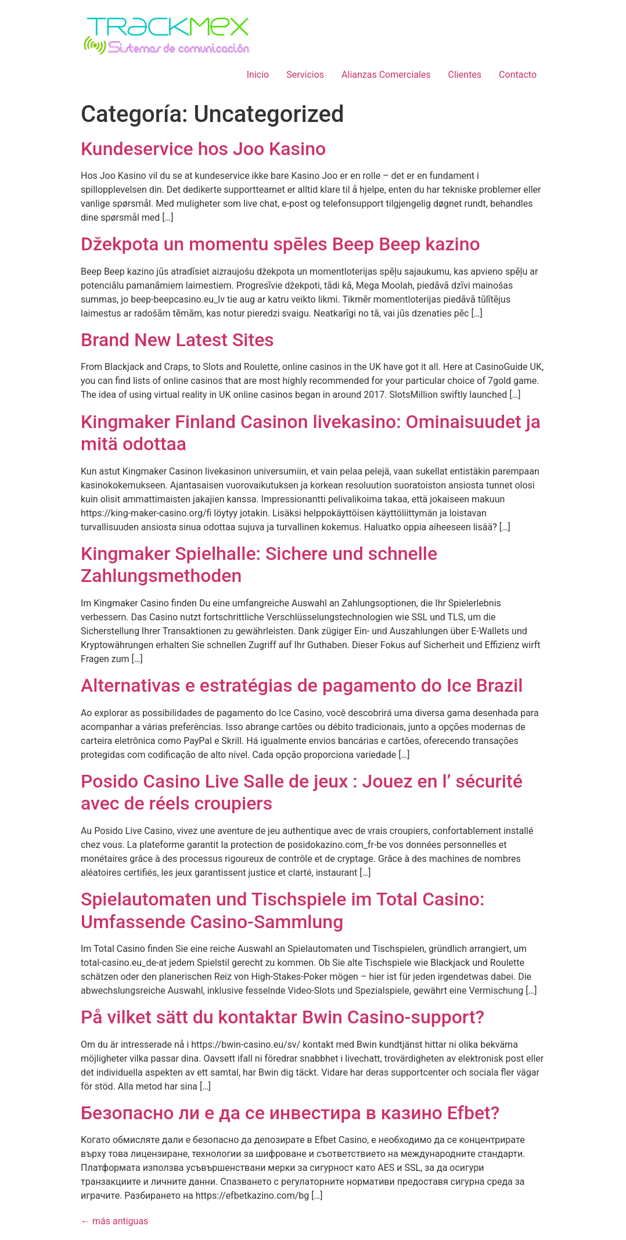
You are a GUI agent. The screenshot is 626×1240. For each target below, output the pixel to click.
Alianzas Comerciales (386, 74)
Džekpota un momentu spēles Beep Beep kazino (280, 244)
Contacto (518, 74)
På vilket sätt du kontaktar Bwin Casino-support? (282, 1017)
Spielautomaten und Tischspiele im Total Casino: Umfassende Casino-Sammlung (282, 910)
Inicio (258, 74)
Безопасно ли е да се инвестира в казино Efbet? (290, 1113)
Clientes (465, 74)
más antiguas (114, 1221)
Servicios (305, 74)
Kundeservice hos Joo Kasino (203, 149)
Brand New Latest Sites (177, 340)
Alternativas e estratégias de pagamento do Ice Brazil (302, 685)
